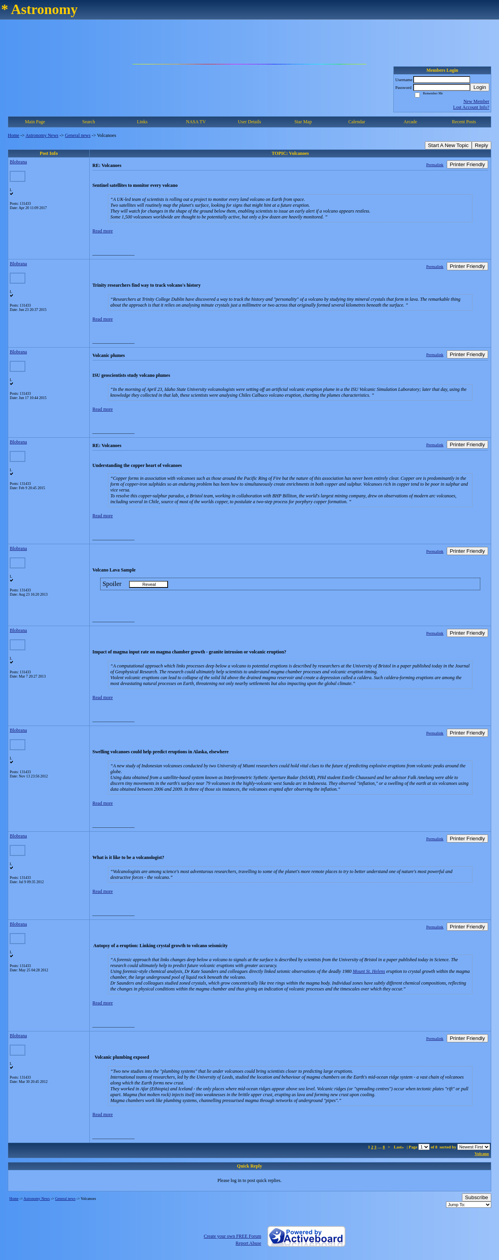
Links (142, 121)
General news (78, 135)
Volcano (481, 1153)
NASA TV (196, 121)
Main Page (35, 121)
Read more (102, 231)
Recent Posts (464, 121)
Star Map (302, 121)
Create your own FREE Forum (232, 1236)
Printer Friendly (467, 164)
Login (479, 87)
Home (13, 135)
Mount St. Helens (369, 971)
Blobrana (18, 162)
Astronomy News (41, 135)
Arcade (410, 121)
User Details (249, 121)
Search (88, 121)
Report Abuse (248, 1243)
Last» (399, 1147)
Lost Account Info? (471, 107)
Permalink (434, 164)
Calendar (356, 121)
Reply (481, 145)
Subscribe (476, 1197)
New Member (476, 101)
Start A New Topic (448, 145)
